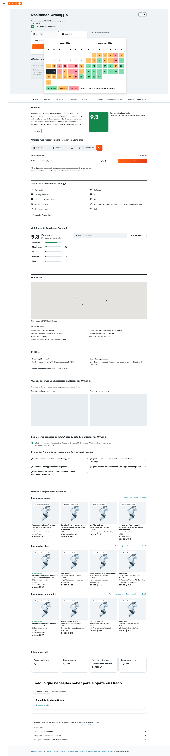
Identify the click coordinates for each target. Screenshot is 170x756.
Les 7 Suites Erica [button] (96, 525)
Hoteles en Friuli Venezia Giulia (90, 751)
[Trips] (4, 47)
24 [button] (49, 77)
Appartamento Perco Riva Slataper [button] (45, 525)
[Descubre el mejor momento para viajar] (4, 36)
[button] (3, 3)
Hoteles (48, 751)
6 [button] (64, 60)
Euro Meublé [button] (65, 573)
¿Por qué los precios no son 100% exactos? (90, 739)
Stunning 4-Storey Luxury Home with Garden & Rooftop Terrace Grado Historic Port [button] (74, 527)
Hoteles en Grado (42, 705)
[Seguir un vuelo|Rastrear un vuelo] (4, 31)
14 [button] (70, 66)
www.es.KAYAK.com (37, 751)
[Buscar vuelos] (4, 10)
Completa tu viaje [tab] (41, 691)
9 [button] (81, 60)
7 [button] (70, 60)
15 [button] (76, 66)
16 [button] (81, 66)
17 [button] (48, 71)
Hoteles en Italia (73, 751)
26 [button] (59, 77)
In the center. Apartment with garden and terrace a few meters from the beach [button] (131, 527)
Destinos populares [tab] (59, 691)
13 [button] (65, 66)
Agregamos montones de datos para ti (90, 735)
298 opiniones (50, 27)
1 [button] (75, 55)
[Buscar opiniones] (102, 235)
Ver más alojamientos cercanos (135, 498)
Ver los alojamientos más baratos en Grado (131, 546)
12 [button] (59, 66)
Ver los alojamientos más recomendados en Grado (128, 594)
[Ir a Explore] (4, 26)
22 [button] (76, 71)
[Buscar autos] (4, 20)
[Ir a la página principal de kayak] (15, 3)
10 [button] (49, 66)
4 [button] (54, 60)
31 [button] (49, 82)
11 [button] (54, 66)
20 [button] (65, 71)
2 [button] (81, 55)
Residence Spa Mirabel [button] (69, 621)
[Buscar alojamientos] (4, 15)
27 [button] (65, 77)
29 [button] (76, 77)
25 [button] (54, 77)
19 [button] (59, 71)
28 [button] (70, 77)
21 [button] (70, 71)
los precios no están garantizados (82, 725)
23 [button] (81, 71)
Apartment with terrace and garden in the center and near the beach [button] (45, 576)
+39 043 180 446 (38, 23)
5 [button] (59, 60)
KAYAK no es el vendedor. (90, 731)
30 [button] (81, 77)
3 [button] (48, 60)
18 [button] (54, 71)
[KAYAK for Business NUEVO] (4, 40)
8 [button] (75, 60)
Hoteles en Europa (59, 751)
